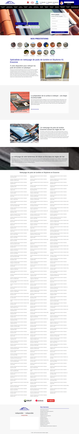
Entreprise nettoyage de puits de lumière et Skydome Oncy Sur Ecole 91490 (39, 361)
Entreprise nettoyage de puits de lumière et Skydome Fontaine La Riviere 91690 (38, 192)
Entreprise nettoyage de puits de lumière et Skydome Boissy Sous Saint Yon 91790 (18, 243)
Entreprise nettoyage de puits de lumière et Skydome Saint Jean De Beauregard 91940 (59, 231)
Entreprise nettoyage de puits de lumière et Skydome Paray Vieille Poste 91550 (39, 380)
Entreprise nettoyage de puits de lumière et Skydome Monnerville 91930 (38, 326)
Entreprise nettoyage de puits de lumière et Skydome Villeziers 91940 (58, 370)
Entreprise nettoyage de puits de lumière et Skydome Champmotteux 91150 (18, 319)
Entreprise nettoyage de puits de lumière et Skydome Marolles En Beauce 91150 (38, 288)
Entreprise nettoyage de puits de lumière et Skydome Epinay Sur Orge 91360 (18, 389)
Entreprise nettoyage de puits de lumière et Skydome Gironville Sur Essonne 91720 (38, 215)
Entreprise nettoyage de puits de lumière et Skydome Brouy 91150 (19, 284)
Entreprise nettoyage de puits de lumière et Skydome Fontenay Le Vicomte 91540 (38, 199)
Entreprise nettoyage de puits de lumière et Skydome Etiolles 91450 (38, 177)
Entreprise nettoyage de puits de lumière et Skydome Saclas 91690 (58, 196)
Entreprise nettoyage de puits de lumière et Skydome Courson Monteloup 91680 (18, 361)
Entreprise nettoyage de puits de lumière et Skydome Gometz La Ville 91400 (38, 218)
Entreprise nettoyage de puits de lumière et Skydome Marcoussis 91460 (38, 284)
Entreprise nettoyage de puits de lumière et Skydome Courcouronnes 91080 (18, 354)
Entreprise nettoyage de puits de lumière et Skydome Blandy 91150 (18, 224)
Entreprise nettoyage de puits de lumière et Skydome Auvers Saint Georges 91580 (18, 205)
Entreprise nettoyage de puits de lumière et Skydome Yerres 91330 (58, 354)
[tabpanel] (49, 100)
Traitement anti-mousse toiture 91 (36, 7)
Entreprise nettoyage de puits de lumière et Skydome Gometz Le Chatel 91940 (38, 221)
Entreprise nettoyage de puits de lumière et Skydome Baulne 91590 (18, 218)
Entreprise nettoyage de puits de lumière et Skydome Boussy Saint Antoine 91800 (18, 256)
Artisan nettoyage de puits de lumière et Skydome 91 (74, 7)
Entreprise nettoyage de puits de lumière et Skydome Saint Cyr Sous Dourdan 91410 (59, 211)
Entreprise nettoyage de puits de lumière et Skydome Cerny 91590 (19, 300)
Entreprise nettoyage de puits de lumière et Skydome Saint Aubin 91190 (59, 202)
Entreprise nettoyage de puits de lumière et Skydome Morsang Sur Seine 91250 (38, 345)
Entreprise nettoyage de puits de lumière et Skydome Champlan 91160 (18, 316)
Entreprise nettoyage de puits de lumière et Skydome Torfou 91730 (58, 281)
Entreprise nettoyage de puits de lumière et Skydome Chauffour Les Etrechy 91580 (18, 326)
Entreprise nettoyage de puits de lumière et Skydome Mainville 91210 (58, 389)
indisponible (43, 2)
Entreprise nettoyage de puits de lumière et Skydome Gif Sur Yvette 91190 (39, 211)
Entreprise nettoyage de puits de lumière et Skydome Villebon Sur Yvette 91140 (58, 323)
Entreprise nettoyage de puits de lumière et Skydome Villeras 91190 (58, 364)
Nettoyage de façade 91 (46, 7)
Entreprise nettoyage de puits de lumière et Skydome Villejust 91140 (58, 332)
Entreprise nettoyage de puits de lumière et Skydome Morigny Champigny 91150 (38, 338)
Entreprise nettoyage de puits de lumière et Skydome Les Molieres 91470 (39, 319)
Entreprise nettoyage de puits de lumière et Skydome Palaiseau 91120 (38, 377)
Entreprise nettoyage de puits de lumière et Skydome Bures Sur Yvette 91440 (19, 297)
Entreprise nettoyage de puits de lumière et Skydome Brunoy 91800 (18, 288)
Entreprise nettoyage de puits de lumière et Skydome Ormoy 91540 (38, 364)
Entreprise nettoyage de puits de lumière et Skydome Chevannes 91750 (18, 332)
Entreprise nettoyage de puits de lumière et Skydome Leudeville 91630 (38, 259)
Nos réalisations (21, 23)
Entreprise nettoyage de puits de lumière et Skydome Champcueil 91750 (18, 313)
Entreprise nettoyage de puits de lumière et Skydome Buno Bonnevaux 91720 (19, 294)
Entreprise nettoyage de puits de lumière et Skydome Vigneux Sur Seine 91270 (58, 316)
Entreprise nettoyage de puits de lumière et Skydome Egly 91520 (19, 383)
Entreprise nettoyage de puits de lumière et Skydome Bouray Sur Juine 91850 (18, 253)
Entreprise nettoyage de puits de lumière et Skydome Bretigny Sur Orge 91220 (18, 269)
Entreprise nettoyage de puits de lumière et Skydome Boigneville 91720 (18, 227)
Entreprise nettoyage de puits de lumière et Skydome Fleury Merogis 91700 (38, 189)
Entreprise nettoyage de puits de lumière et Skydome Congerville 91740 (18, 338)
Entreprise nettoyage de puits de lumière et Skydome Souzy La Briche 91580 (58, 272)
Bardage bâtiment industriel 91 (62, 7)
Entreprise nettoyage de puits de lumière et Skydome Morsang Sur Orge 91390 (38, 342)
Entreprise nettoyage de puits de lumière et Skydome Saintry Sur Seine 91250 (58, 243)
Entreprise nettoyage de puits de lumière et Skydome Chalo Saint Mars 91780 (19, 304)
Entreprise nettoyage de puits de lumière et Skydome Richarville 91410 (58, 183)
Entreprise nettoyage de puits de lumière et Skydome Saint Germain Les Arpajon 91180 (59, 221)
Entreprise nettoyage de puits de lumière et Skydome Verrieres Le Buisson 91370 (58, 304)
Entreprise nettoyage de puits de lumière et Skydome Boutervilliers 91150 (18, 259)
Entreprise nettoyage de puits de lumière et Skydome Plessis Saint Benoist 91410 (38, 389)
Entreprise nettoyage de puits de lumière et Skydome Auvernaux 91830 (18, 202)
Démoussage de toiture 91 (3, 7)
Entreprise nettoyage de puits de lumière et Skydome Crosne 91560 (18, 364)
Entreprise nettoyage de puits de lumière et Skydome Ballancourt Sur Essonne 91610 (18, 215)
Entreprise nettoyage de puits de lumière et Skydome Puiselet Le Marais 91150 (38, 396)
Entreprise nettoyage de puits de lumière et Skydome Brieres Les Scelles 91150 (18, 278)
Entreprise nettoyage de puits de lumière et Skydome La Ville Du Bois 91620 (59, 329)
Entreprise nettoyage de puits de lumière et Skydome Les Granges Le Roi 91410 (39, 224)
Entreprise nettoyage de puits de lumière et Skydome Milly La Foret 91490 (39, 313)
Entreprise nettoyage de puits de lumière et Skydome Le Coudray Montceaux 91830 (19, 348)
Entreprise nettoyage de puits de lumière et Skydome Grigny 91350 (38, 227)
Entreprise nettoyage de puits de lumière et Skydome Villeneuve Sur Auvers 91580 (58, 338)
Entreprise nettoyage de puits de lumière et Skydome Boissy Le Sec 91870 (18, 240)
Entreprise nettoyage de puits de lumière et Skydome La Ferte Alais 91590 (39, 186)
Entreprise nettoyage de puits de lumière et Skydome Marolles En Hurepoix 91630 (38, 291)
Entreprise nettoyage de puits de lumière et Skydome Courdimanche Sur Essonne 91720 (18, 358)
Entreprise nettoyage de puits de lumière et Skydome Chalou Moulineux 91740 (18, 307)
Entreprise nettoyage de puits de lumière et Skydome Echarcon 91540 (18, 380)
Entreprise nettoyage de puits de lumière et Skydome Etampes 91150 (18, 396)
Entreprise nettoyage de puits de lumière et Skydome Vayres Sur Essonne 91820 (58, 300)
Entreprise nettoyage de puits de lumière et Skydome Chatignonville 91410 (18, 323)
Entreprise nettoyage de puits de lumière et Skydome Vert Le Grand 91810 (59, 307)
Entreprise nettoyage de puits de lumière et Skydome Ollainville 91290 (38, 358)
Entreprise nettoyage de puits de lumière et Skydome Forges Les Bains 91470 (38, 208)
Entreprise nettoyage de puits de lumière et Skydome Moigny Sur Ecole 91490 (38, 316)
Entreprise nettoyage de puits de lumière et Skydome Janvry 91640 (38, 250)
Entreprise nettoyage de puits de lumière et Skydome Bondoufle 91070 (18, 246)
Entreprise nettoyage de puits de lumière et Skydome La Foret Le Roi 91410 (39, 202)
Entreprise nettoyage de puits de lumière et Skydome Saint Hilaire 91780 (59, 227)
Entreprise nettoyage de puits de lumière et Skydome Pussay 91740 (58, 177)
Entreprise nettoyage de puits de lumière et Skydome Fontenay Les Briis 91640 (38, 196)
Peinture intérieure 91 (30, 7)
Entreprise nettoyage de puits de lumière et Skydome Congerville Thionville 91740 (58, 275)
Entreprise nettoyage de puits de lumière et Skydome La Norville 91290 (39, 351)
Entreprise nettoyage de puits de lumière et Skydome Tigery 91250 (58, 278)
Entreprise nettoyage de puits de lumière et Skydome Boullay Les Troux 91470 (18, 250)
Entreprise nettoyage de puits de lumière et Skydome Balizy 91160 (59, 386)
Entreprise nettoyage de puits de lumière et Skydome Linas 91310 (39, 269)
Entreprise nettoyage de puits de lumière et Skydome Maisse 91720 (38, 281)
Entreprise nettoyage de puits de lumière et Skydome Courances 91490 (18, 351)
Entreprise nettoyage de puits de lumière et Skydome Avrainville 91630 (18, 208)
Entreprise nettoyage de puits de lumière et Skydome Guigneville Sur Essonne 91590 (38, 234)
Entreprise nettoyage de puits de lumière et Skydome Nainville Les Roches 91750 (38, 348)
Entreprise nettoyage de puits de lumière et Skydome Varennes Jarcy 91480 (58, 291)
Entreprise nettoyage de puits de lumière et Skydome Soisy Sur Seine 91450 (59, 269)
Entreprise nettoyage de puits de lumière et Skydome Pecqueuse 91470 (38, 383)
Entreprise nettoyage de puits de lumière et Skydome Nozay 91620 (38, 354)
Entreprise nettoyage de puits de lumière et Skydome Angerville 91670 (18, 183)
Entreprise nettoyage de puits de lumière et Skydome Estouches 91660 (18, 392)
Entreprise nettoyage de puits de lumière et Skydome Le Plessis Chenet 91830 (59, 361)
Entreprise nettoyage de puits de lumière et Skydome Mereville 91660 (38, 304)
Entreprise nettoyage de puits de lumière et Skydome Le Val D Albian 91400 (59, 373)
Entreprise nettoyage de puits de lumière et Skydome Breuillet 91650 (18, 272)
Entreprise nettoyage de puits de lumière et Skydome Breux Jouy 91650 (19, 275)
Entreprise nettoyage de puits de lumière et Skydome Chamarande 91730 (18, 310)
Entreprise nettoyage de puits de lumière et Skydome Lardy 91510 (39, 256)
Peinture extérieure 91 (21, 7)
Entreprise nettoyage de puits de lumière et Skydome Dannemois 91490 (18, 367)
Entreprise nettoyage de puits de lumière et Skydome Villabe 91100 (58, 319)
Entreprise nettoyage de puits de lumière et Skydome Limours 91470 (38, 265)
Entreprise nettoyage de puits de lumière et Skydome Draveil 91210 (18, 377)
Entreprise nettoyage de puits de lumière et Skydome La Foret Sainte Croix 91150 (39, 205)
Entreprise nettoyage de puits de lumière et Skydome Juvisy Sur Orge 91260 (38, 253)
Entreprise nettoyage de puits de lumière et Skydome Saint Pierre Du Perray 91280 (59, 240)
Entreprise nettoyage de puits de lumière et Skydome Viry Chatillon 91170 (59, 348)
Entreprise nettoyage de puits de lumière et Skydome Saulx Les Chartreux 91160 (59, 256)
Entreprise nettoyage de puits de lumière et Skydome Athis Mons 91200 (19, 196)
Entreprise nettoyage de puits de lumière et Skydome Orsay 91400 (39, 370)
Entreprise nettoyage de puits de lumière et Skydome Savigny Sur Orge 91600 (58, 259)
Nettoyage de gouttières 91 (57, 7)
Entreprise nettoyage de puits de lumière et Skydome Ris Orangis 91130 (59, 186)
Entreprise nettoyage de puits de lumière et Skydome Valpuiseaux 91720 (58, 284)
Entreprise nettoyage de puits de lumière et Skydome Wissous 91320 (58, 351)
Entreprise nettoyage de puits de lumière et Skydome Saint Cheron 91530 (59, 205)
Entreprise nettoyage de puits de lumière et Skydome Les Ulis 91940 (59, 358)
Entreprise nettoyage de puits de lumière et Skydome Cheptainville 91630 (18, 329)
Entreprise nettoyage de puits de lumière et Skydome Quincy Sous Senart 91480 (58, 180)
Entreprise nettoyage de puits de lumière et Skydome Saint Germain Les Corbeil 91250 (59, 224)
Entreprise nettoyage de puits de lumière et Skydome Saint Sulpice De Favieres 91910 (59, 246)
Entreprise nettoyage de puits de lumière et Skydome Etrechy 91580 (38, 180)
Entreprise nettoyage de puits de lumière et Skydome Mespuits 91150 (38, 310)
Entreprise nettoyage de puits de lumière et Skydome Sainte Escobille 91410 (58, 215)
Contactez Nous (33, 23)
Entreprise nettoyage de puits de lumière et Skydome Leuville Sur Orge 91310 (38, 262)
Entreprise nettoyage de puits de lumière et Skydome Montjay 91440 (58, 377)
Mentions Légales (45, 432)
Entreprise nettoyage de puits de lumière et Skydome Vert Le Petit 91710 (59, 310)
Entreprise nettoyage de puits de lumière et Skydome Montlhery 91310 (38, 332)
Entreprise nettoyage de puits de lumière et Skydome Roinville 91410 (58, 189)
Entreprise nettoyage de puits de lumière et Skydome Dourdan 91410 (18, 373)
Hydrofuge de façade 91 (16, 7)
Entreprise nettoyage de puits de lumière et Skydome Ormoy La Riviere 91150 (38, 367)
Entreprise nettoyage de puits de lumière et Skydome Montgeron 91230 (38, 329)
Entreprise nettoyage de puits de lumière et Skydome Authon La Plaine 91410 (18, 199)
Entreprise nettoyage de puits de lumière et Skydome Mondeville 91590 (38, 323)
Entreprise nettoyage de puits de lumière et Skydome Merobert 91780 (38, 307)
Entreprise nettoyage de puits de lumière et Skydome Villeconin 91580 (58, 326)
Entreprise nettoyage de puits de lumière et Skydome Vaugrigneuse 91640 (58, 294)
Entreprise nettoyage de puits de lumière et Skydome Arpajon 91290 (18, 189)
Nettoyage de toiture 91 (26, 7)
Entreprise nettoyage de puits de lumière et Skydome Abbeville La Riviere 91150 (18, 180)
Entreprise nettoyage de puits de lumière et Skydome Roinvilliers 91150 (58, 192)
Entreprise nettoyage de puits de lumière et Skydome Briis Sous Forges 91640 (19, 281)
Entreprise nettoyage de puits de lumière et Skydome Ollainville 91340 (58, 392)
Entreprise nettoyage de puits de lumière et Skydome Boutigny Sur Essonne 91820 (18, 262)
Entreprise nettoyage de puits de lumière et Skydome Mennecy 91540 (38, 300)
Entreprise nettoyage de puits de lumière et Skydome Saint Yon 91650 (59, 253)
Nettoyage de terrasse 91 (52, 7)
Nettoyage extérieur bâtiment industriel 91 (9, 7)
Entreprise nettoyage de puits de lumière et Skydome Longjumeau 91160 (38, 275)
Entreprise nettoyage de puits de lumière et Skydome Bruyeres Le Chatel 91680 (18, 291)
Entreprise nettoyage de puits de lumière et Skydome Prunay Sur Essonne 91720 (38, 392)
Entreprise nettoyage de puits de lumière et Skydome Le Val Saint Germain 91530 (59, 288)
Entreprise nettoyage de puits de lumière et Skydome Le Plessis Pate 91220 (39, 386)
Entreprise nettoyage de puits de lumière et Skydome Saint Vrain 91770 (59, 250)
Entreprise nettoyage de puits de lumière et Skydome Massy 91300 (38, 294)
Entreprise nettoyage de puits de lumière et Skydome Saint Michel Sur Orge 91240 (59, 237)
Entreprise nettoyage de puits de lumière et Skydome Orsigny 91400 (58, 367)
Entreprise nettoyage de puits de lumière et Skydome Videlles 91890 (58, 313)
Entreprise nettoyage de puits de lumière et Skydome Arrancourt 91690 (18, 192)
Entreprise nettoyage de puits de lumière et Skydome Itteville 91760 (38, 243)
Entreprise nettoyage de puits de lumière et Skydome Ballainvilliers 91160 (18, 211)
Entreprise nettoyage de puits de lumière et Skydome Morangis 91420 (38, 335)
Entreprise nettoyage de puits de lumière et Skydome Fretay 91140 (58, 383)
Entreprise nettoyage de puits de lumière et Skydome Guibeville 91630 (38, 231)
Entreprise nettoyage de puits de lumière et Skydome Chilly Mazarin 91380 (19, 335)
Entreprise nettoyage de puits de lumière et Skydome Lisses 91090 (38, 272)
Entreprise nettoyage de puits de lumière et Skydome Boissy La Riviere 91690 (18, 234)
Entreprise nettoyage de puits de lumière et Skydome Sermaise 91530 (58, 262)
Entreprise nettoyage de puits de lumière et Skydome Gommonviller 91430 (58, 380)
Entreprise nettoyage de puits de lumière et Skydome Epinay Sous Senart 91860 (18, 386)
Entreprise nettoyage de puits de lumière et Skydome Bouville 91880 (18, 265)
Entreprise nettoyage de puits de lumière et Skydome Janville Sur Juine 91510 (38, 246)
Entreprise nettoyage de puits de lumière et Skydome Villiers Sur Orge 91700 (58, 345)
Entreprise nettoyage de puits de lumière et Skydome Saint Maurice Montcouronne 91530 (59, 234)
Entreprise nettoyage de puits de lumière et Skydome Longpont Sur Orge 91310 (38, 278)
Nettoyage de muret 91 (68, 7)
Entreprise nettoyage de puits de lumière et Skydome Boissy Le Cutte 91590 (18, 237)
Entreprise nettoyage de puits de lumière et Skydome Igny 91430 (39, 240)
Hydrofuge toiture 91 (41, 7)
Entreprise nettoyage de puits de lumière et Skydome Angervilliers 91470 (18, 186)
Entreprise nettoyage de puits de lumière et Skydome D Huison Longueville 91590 (19, 370)
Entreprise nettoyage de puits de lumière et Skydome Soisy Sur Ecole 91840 (59, 265)
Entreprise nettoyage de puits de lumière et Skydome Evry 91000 (39, 183)
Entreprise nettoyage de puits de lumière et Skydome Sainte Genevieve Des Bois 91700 (58, 218)
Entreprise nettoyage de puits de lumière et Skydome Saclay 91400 (58, 199)
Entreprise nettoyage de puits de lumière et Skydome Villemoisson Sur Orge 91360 (58, 335)
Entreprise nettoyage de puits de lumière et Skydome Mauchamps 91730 (38, 297)
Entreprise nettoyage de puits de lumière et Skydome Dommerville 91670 (18, 177)
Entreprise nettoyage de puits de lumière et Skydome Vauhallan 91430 (58, 297)
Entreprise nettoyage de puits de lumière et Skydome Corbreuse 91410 (18, 345)
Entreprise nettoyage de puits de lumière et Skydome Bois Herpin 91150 (19, 231)
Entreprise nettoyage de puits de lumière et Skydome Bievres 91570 (18, 221)
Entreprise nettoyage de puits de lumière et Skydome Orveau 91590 (38, 373)
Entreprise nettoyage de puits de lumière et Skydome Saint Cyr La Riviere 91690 (59, 208)
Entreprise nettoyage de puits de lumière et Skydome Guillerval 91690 (38, 237)
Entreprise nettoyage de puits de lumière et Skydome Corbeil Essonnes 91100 (18, 342)
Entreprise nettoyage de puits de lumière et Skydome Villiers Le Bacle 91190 (58, 342)
